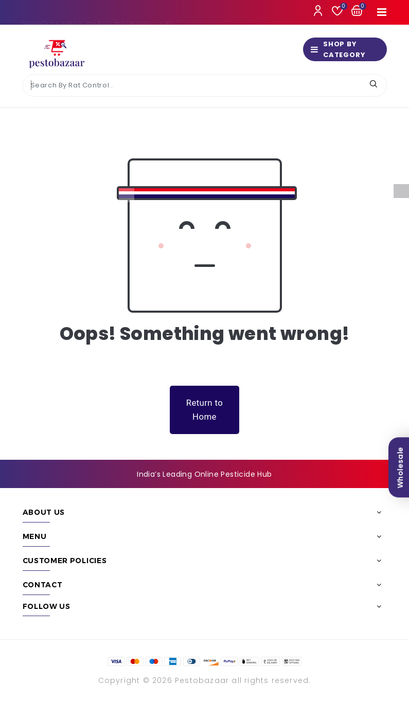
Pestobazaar (202, 680)
